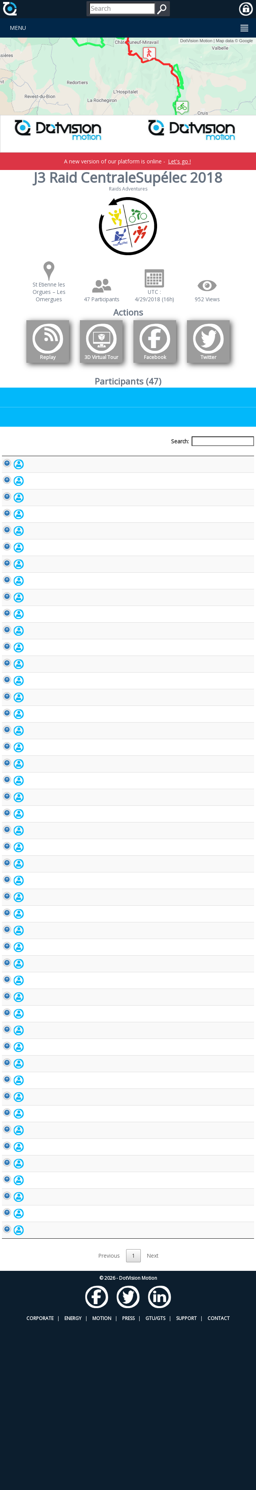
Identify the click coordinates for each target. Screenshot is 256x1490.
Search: (212, 441)
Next (152, 1420)
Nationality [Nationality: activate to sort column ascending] (174, 455)
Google (246, 40)
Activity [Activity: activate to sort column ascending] (211, 455)
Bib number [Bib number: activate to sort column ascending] (129, 455)
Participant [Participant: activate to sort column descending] (41, 455)
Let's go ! (179, 161)
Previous (109, 1420)
